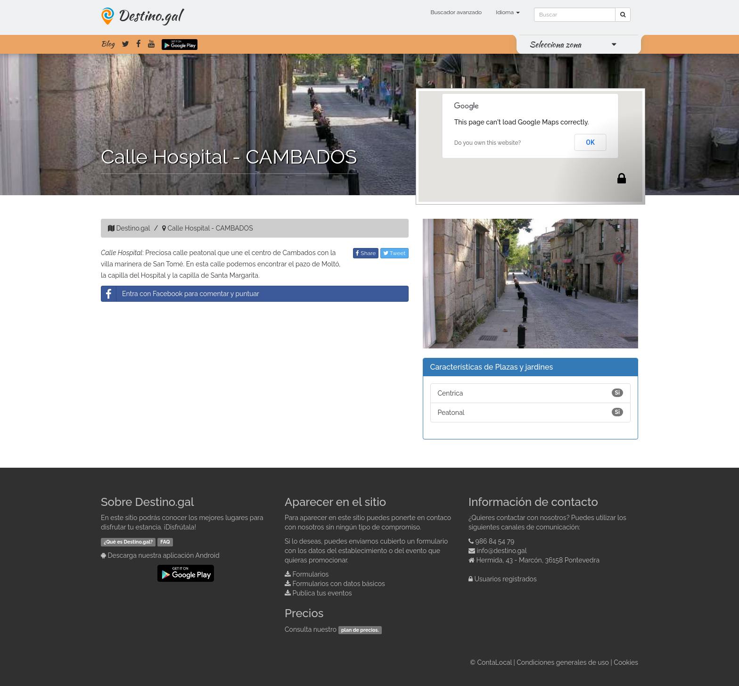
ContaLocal (494, 662)
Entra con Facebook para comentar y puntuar (180, 293)
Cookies (626, 662)
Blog (108, 44)
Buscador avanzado (456, 12)
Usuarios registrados (506, 579)
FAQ (165, 542)
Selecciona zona (555, 44)
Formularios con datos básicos (339, 583)
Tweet (394, 253)
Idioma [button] (508, 12)
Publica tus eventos (322, 593)
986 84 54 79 (495, 541)
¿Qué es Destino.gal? (128, 542)
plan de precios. (360, 630)
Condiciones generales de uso (563, 662)
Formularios (311, 574)
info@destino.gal (502, 550)
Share (366, 253)
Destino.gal (149, 15)
